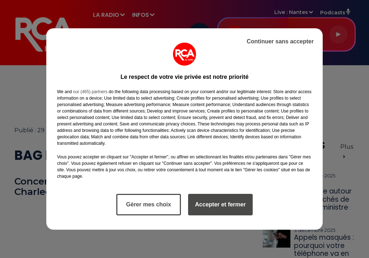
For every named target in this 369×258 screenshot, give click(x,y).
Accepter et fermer (220, 204)
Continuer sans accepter (280, 41)
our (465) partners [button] (90, 91)
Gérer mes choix (148, 204)
